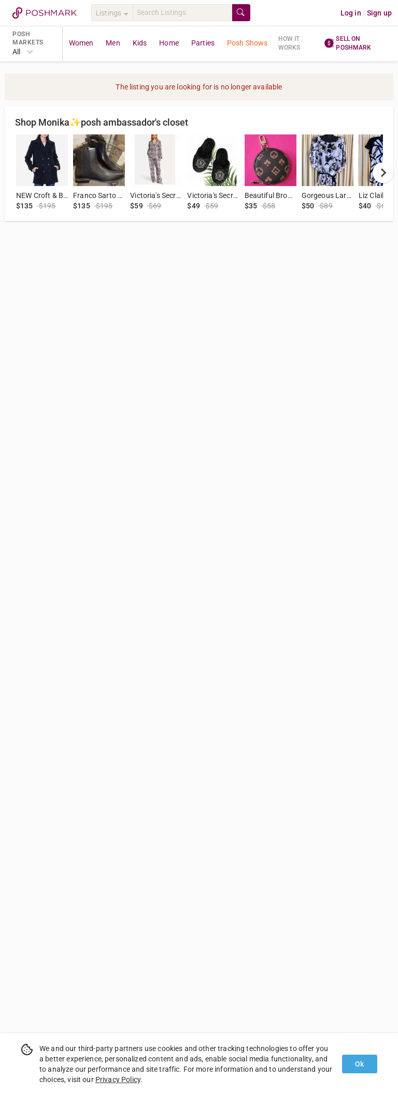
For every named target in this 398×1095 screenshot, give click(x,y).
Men (113, 43)
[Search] (182, 12)
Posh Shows (247, 43)
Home (169, 43)
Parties (203, 43)
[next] (383, 172)
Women (81, 43)
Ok (359, 1064)
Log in (350, 13)
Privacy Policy (117, 1079)
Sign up (379, 13)
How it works (289, 43)
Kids (140, 43)
